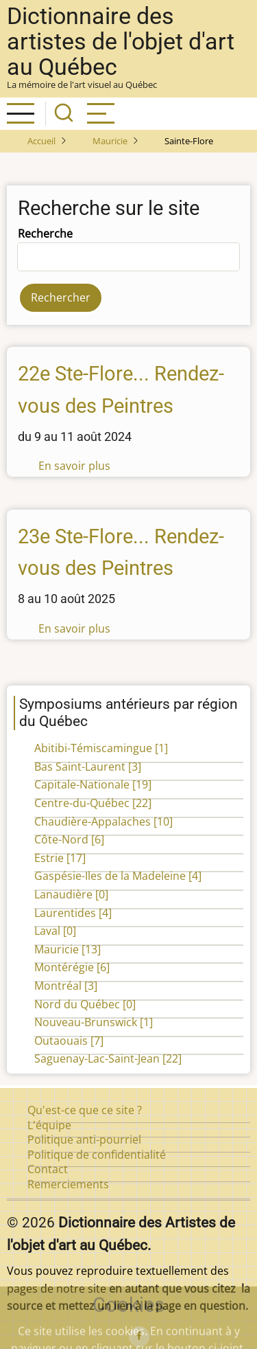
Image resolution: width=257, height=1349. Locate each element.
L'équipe (49, 1125)
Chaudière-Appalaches (103, 821)
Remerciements (68, 1184)
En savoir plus (74, 465)
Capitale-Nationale (92, 784)
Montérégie (72, 967)
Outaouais (68, 1040)
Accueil (41, 141)
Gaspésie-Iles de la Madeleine (117, 875)
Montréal (65, 985)
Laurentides (73, 912)
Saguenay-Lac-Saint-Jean (108, 1058)
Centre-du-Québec (92, 802)
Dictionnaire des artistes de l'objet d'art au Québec (120, 41)
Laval (55, 930)
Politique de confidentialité (96, 1154)
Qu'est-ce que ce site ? (84, 1110)
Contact (47, 1169)
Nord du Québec (85, 1004)
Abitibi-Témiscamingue (101, 748)
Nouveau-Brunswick (93, 1022)
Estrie (60, 857)
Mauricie (110, 141)
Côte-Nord (69, 839)
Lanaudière (71, 894)
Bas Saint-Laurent (87, 766)
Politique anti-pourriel (84, 1139)
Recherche (45, 233)
